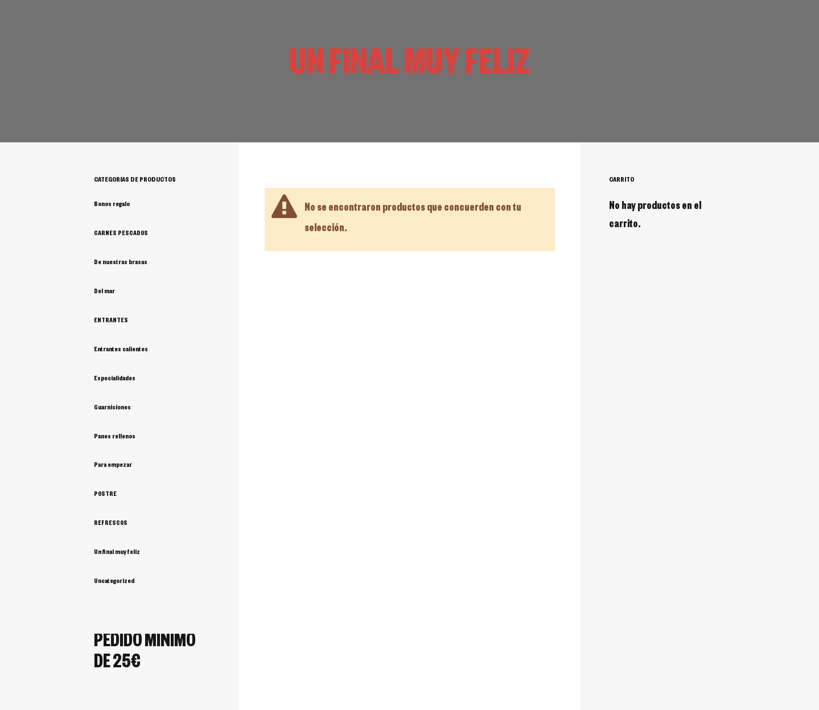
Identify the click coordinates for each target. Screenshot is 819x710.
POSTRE (105, 495)
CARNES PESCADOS (121, 234)
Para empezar (113, 466)
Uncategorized (114, 582)
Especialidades (114, 379)
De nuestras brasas (120, 263)
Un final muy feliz (117, 553)
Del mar (104, 292)
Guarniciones (112, 408)
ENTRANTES (111, 321)
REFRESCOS (110, 524)
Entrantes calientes (121, 350)
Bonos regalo (112, 205)
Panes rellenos (114, 437)
